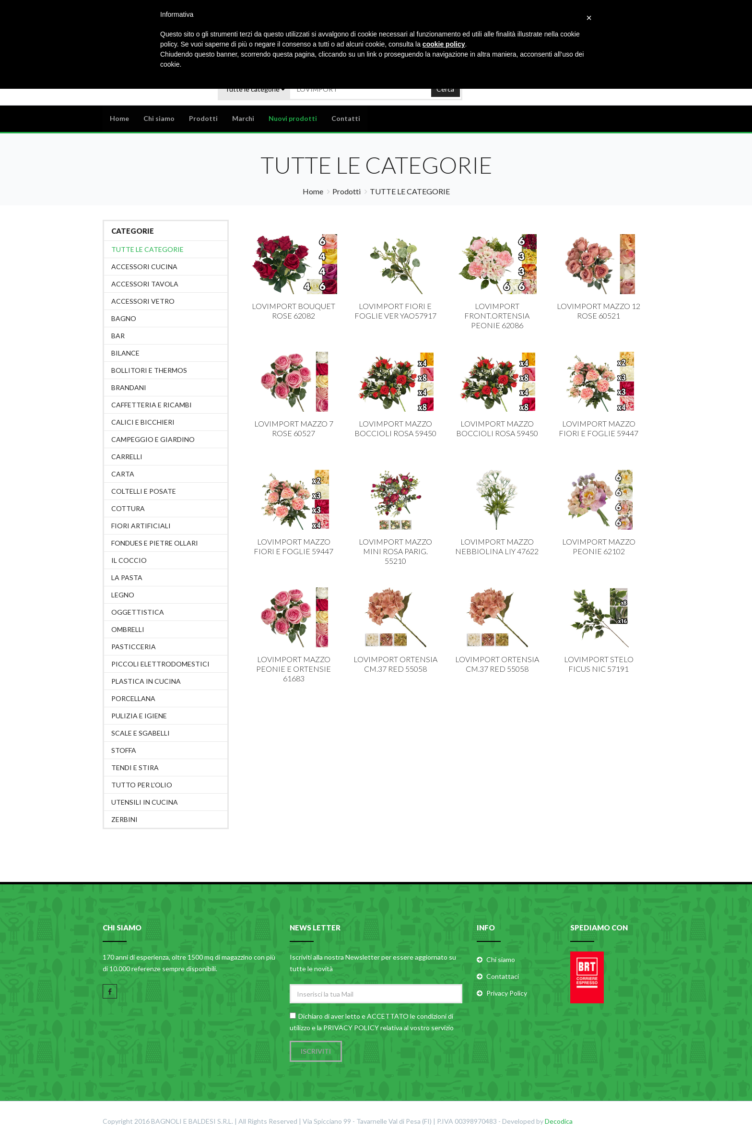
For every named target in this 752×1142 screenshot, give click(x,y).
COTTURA (128, 508)
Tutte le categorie (147, 249)
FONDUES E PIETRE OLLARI (154, 543)
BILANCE (125, 353)
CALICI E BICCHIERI (143, 422)
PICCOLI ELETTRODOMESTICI (160, 663)
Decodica (559, 1122)
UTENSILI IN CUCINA (144, 802)
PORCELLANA (133, 698)
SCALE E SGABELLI (140, 733)
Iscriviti (316, 1051)
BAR (118, 335)
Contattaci (502, 976)
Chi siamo (159, 118)
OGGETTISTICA (137, 612)
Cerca (445, 88)
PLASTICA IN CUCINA (146, 681)
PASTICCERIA (133, 646)
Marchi (243, 118)
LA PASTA (126, 577)
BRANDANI (128, 387)
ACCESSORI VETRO (143, 301)
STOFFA (123, 750)
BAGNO (123, 318)
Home (119, 118)
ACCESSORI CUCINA (144, 266)
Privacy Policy (506, 993)
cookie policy (444, 44)
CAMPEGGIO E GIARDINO (153, 439)
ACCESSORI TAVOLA (144, 283)
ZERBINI (124, 819)
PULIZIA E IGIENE (139, 715)
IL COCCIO (129, 560)
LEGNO (122, 594)
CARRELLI (126, 456)
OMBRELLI (127, 629)
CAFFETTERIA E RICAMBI (151, 404)
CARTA (122, 473)
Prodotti (203, 118)
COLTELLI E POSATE (143, 491)
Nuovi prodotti (293, 118)
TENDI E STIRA (135, 767)
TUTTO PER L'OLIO (141, 784)
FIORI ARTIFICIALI (141, 525)
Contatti (345, 118)
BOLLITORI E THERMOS (149, 370)
